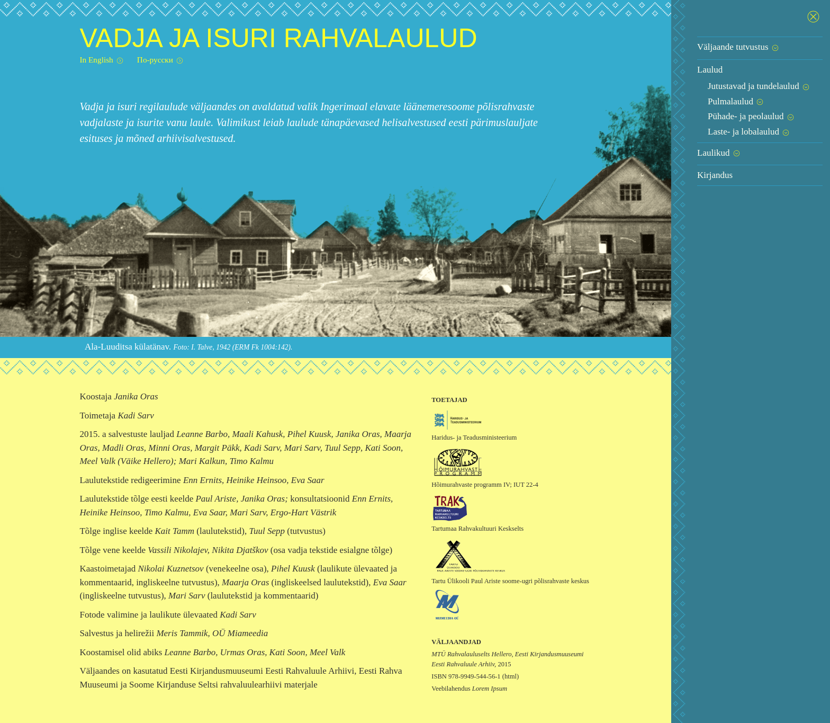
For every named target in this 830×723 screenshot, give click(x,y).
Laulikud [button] (719, 153)
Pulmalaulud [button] (736, 101)
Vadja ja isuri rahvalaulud (278, 38)
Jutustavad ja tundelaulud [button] (759, 86)
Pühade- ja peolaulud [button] (751, 116)
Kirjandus (715, 175)
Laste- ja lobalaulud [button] (749, 132)
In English (101, 60)
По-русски (160, 60)
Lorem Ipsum (489, 688)
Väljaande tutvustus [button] (738, 47)
